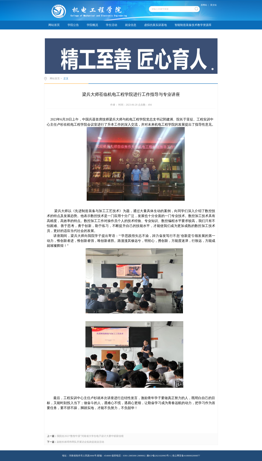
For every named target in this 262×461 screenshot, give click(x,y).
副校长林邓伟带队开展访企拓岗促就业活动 (80, 442)
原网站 (204, 5)
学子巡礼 (54, 33)
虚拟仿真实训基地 (155, 24)
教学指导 (92, 33)
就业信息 (130, 24)
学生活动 (111, 24)
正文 (65, 78)
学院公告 (73, 24)
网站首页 (54, 24)
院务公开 (111, 33)
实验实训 (73, 33)
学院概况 (92, 24)
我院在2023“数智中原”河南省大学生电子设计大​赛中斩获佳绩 (90, 436)
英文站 (213, 5)
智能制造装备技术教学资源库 (193, 24)
